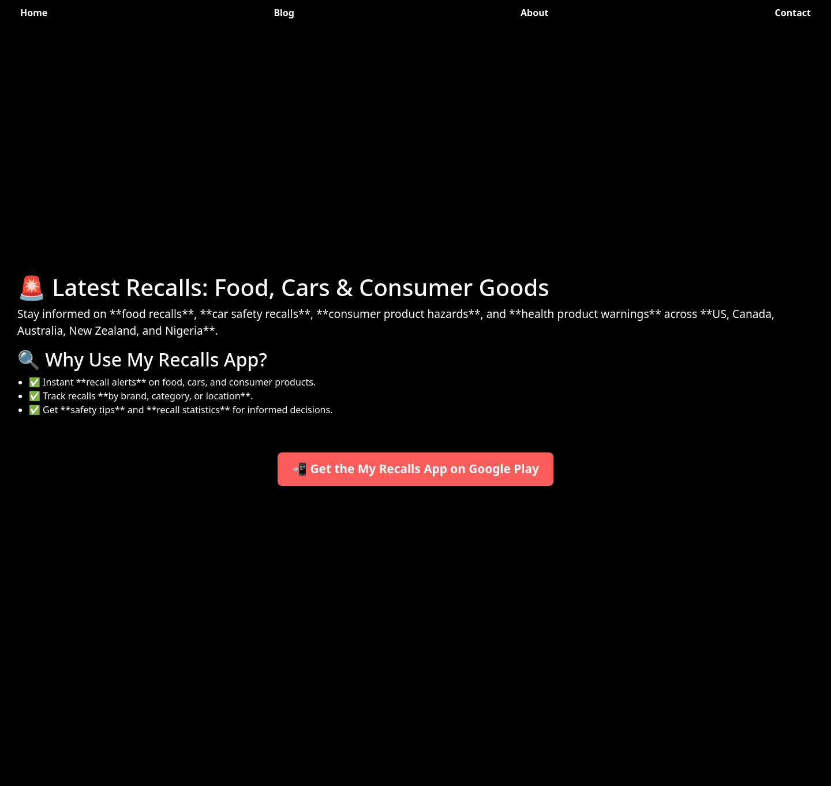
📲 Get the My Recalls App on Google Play (415, 469)
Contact (793, 12)
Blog (284, 12)
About (535, 12)
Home (33, 12)
